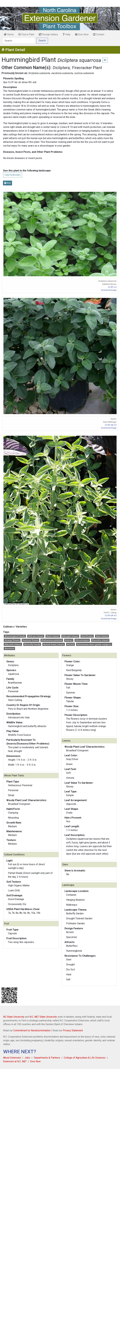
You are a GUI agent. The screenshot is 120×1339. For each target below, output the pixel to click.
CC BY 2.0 (112, 287)
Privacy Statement (73, 1030)
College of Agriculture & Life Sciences (84, 1057)
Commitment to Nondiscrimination (31, 1030)
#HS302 (70, 644)
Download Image (108, 290)
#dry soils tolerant (13, 644)
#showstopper (82, 640)
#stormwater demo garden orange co (94, 644)
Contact (98, 34)
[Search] (18, 41)
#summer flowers (30, 640)
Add (7, 183)
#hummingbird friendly (15, 636)
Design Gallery (48, 34)
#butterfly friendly (32, 644)
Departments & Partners (47, 1057)
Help (66, 34)
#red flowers (87, 636)
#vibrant (68, 640)
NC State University (13, 1016)
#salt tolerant (102, 636)
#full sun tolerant (35, 636)
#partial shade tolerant (53, 644)
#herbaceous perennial (51, 640)
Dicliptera (61, 67)
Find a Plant (26, 34)
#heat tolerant (52, 636)
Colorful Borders (13, 175)
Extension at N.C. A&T (15, 1061)
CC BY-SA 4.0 (110, 615)
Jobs (27, 1057)
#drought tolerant (70, 636)
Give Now (82, 34)
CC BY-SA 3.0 (110, 425)
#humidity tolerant (100, 640)
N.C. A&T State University (43, 1016)
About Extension (12, 1057)
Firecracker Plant (87, 67)
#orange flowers (12, 640)
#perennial (9, 648)
